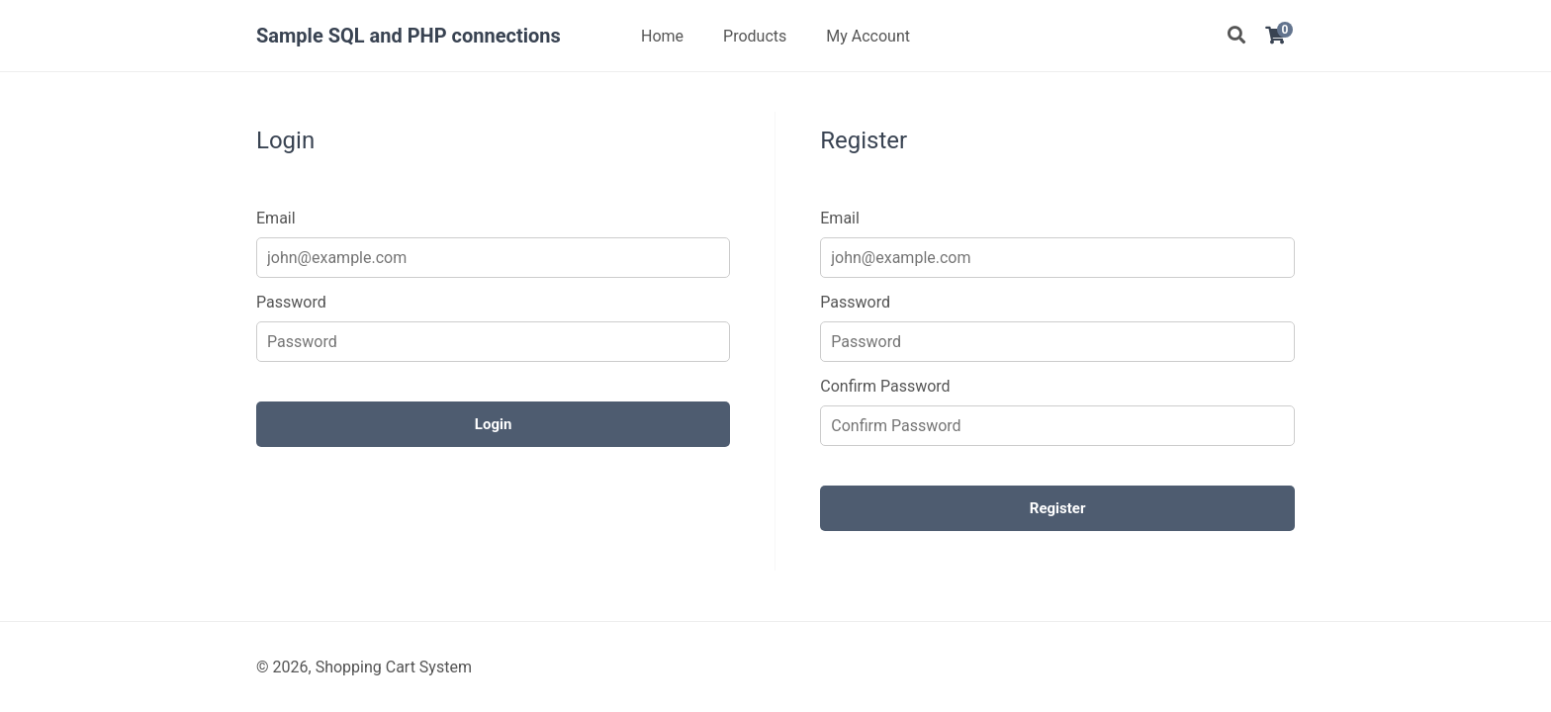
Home (662, 36)
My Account (868, 36)
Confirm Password (885, 386)
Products (754, 36)
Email (276, 218)
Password (291, 302)
